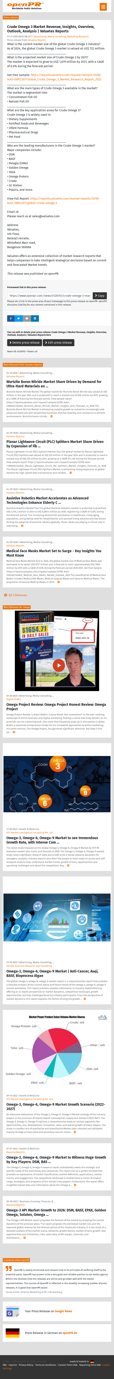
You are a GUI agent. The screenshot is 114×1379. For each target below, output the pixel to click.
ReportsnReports (15, 1152)
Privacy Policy (26, 1365)
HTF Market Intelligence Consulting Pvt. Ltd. (29, 832)
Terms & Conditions (45, 1365)
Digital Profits (13, 699)
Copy (99, 295)
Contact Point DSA (67, 1365)
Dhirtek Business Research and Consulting (29, 966)
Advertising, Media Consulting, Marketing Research (61, 36)
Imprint (13, 1365)
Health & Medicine (29, 829)
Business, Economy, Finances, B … (37, 1201)
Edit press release (58, 342)
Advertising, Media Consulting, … (37, 373)
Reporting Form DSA (90, 1365)
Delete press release (25, 342)
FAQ (5, 1365)
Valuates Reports (37, 40)
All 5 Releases (15, 595)
